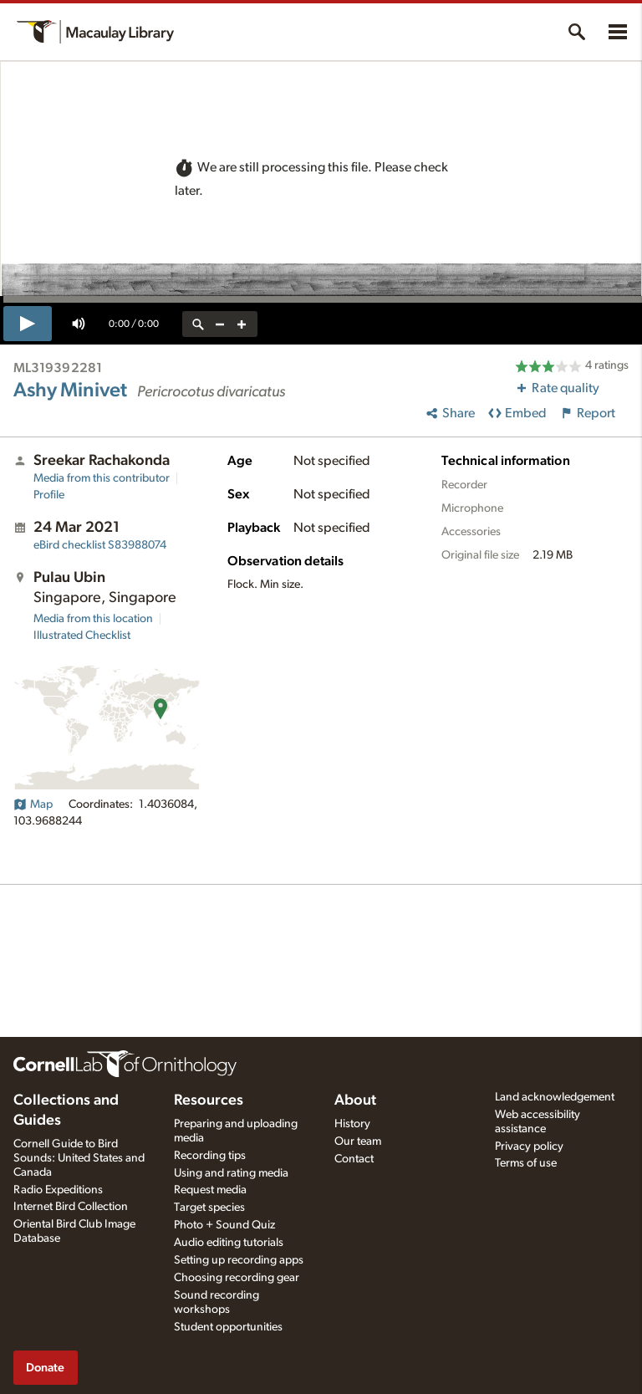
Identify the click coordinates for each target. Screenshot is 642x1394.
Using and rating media (231, 1173)
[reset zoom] (198, 324)
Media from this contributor (101, 478)
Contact (354, 1159)
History (352, 1124)
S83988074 (99, 545)
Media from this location (93, 619)
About (355, 1100)
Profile (48, 495)
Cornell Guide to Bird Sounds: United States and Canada (79, 1158)
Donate (45, 1367)
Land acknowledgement (554, 1097)
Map (33, 804)
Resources (208, 1100)
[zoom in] (241, 324)
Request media (210, 1190)
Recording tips (210, 1156)
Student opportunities (228, 1327)
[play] (27, 323)
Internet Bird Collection (70, 1207)
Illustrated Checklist (81, 635)
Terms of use (526, 1163)
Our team (357, 1141)
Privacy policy (529, 1146)
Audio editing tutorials (228, 1242)
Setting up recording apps (238, 1260)
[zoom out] (220, 324)
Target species (209, 1207)
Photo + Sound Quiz (224, 1225)
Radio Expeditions (58, 1190)
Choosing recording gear (236, 1278)
